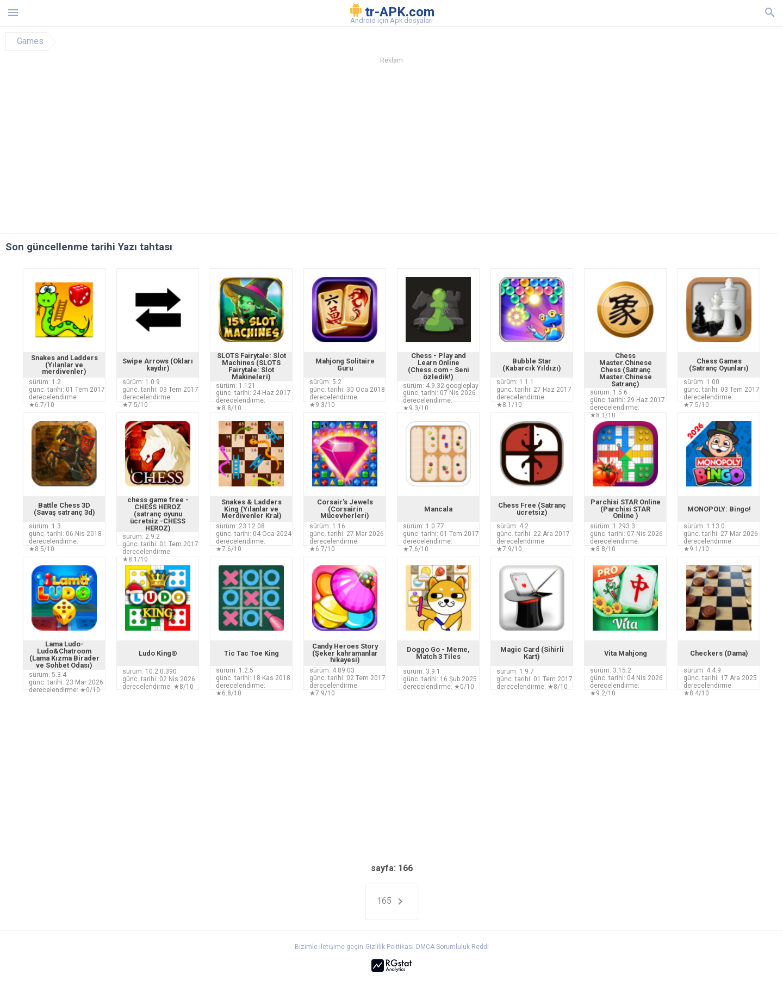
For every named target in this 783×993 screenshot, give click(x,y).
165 (392, 901)
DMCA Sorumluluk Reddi (452, 947)
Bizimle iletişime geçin (329, 947)
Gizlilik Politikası (389, 947)
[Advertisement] (457, 152)
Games (30, 41)
